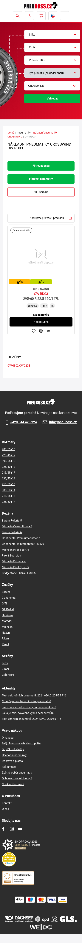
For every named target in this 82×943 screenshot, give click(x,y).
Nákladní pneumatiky (45, 132)
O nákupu (7, 737)
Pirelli (5, 644)
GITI (4, 603)
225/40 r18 (8, 466)
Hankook (7, 615)
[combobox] (52, 34)
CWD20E (24, 365)
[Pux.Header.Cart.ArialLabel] (41, 15)
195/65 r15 (8, 461)
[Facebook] (3, 829)
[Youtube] (20, 829)
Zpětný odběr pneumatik (17, 772)
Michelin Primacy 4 (14, 561)
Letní (5, 663)
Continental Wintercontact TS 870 (23, 544)
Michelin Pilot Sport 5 (15, 567)
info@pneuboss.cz (63, 422)
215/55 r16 (8, 496)
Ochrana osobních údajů (17, 778)
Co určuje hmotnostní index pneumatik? (26, 701)
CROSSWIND (14, 136)
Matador (7, 621)
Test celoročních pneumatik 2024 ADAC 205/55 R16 (34, 695)
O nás (5, 809)
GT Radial (8, 609)
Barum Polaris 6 (12, 532)
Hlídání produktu (48, 331)
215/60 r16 (8, 484)
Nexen (6, 632)
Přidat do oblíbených (33, 331)
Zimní (5, 669)
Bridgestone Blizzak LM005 (18, 573)
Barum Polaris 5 (12, 520)
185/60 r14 (8, 490)
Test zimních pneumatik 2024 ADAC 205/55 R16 (31, 719)
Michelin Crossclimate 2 (17, 526)
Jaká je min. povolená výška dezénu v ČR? (28, 713)
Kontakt (7, 803)
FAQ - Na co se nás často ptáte (21, 743)
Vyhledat (52, 98)
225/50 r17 (8, 501)
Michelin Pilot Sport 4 (15, 549)
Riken (5, 638)
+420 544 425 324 (23, 422)
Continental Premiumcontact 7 (21, 538)
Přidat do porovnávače (41, 331)
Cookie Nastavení (13, 784)
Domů (10, 132)
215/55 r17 (8, 472)
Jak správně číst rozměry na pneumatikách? (29, 707)
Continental (9, 597)
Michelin (7, 627)
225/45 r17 (8, 455)
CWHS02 (12, 365)
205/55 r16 (8, 449)
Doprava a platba (12, 761)
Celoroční (8, 674)
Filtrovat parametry (41, 179)
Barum (6, 592)
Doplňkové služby (13, 749)
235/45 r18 (8, 478)
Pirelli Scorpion (11, 555)
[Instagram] (11, 829)
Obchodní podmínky (14, 755)
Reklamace (9, 766)
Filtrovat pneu (41, 165)
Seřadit (43, 192)
